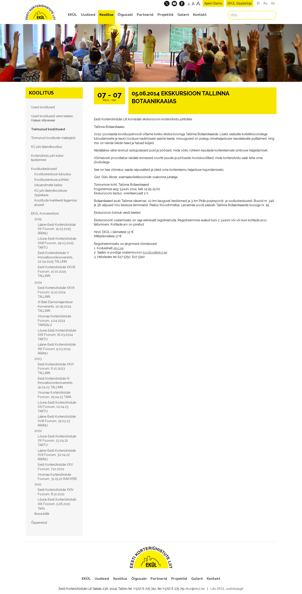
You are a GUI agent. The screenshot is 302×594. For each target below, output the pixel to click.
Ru (265, 3)
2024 (38, 282)
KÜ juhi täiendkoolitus (46, 147)
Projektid (165, 15)
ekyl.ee (118, 248)
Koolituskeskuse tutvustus (52, 174)
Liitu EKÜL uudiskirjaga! (227, 588)
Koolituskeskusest (44, 169)
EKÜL (72, 15)
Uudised (88, 15)
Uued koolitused (43, 107)
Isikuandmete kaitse (48, 185)
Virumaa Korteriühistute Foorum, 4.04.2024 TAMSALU (54, 320)
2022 (38, 431)
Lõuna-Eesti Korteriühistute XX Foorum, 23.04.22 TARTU (57, 441)
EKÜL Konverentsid (45, 213)
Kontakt (200, 15)
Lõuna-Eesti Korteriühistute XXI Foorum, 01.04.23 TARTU (57, 407)
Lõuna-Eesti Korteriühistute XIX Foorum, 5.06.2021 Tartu (57, 504)
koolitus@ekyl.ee (155, 252)
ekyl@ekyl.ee (195, 588)
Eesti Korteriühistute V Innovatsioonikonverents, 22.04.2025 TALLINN (55, 257)
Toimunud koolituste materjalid (53, 138)
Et (258, 3)
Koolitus (106, 15)
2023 (38, 358)
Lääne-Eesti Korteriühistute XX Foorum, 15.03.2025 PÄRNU (57, 229)
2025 (38, 219)
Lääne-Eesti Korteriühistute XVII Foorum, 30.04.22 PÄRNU (57, 455)
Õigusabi (125, 15)
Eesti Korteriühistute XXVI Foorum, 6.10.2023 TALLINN (56, 368)
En (273, 3)
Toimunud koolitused (48, 129)
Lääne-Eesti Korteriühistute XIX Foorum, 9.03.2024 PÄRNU (57, 349)
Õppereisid (39, 522)
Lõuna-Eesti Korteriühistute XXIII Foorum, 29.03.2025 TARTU (57, 243)
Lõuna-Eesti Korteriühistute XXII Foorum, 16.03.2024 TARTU (57, 335)
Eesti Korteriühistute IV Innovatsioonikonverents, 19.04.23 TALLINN (55, 383)
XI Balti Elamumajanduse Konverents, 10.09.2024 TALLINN (55, 306)
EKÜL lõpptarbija (240, 3)
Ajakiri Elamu (213, 3)
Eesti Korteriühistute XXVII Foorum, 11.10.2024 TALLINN (56, 292)
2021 (37, 484)
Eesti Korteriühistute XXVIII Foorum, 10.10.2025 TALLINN (56, 271)
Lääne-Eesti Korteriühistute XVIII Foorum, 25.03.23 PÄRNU (57, 421)
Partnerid (145, 15)
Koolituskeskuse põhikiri (51, 179)
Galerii (183, 15)
